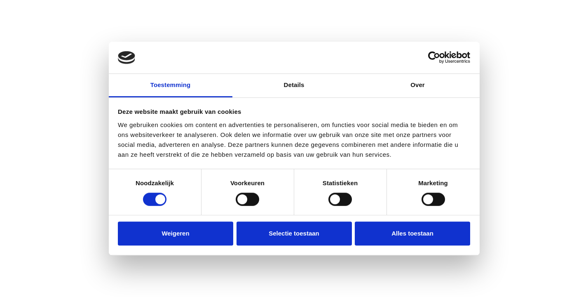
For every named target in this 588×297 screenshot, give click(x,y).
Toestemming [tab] (170, 84)
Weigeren (175, 233)
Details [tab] (294, 84)
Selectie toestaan (294, 233)
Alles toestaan (412, 233)
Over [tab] (417, 84)
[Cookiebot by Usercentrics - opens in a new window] (434, 58)
